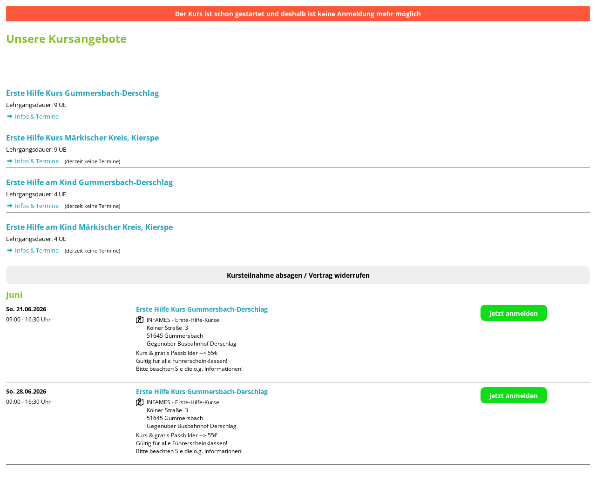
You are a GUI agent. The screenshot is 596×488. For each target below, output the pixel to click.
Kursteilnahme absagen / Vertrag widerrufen (298, 275)
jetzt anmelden (513, 313)
